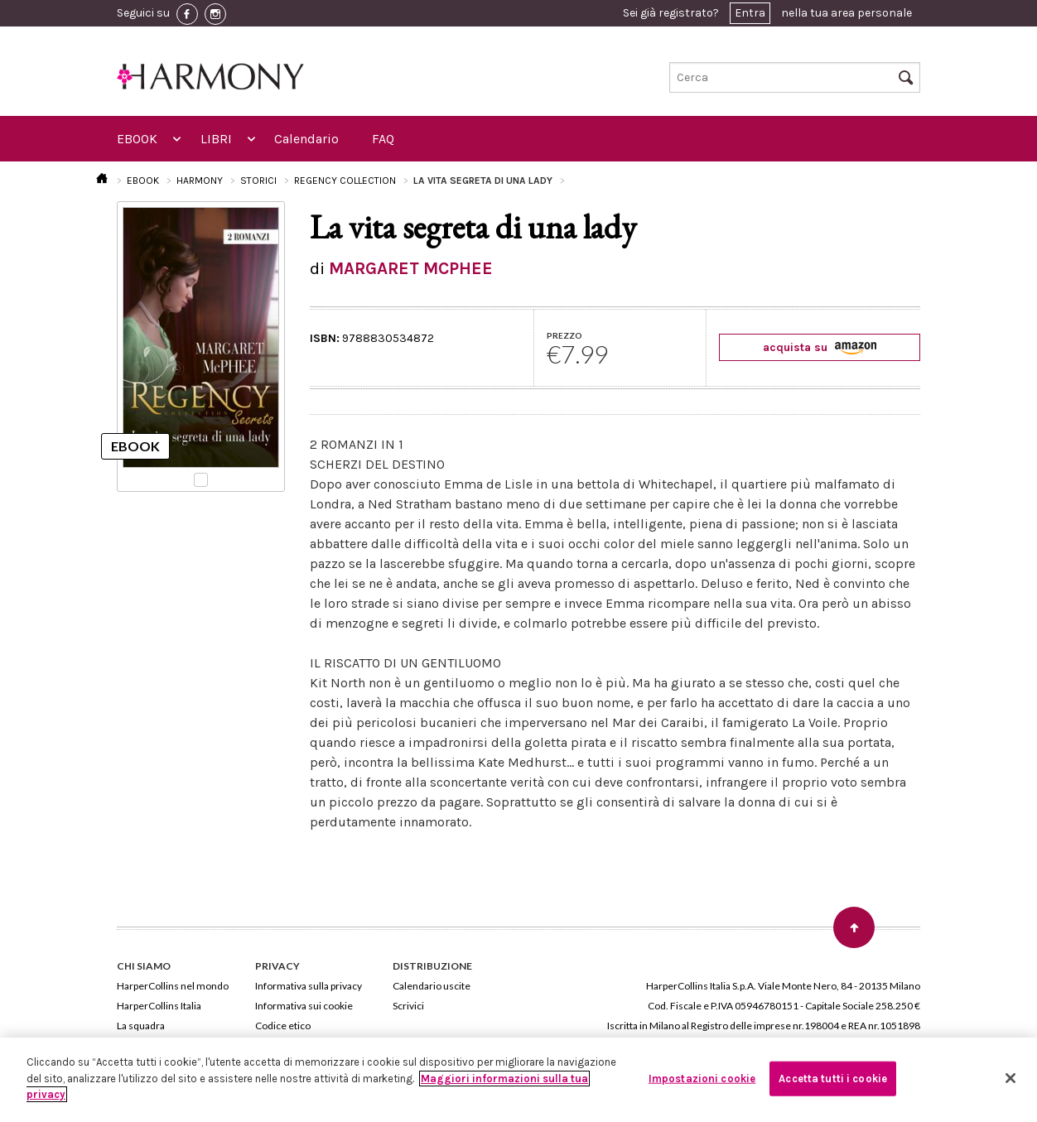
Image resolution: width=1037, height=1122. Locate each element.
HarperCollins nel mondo (173, 986)
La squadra (141, 1025)
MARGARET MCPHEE (411, 268)
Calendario (306, 139)
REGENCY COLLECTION (345, 180)
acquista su (819, 347)
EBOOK (137, 139)
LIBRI (216, 139)
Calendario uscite (431, 986)
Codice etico (283, 1025)
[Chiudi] (1010, 1078)
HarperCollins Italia (159, 1005)
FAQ (383, 139)
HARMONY (199, 180)
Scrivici (408, 1005)
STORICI (258, 180)
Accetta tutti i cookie (833, 1078)
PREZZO (564, 335)
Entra (750, 13)
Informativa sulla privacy (308, 986)
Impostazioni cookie (702, 1078)
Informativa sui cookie (304, 1005)
